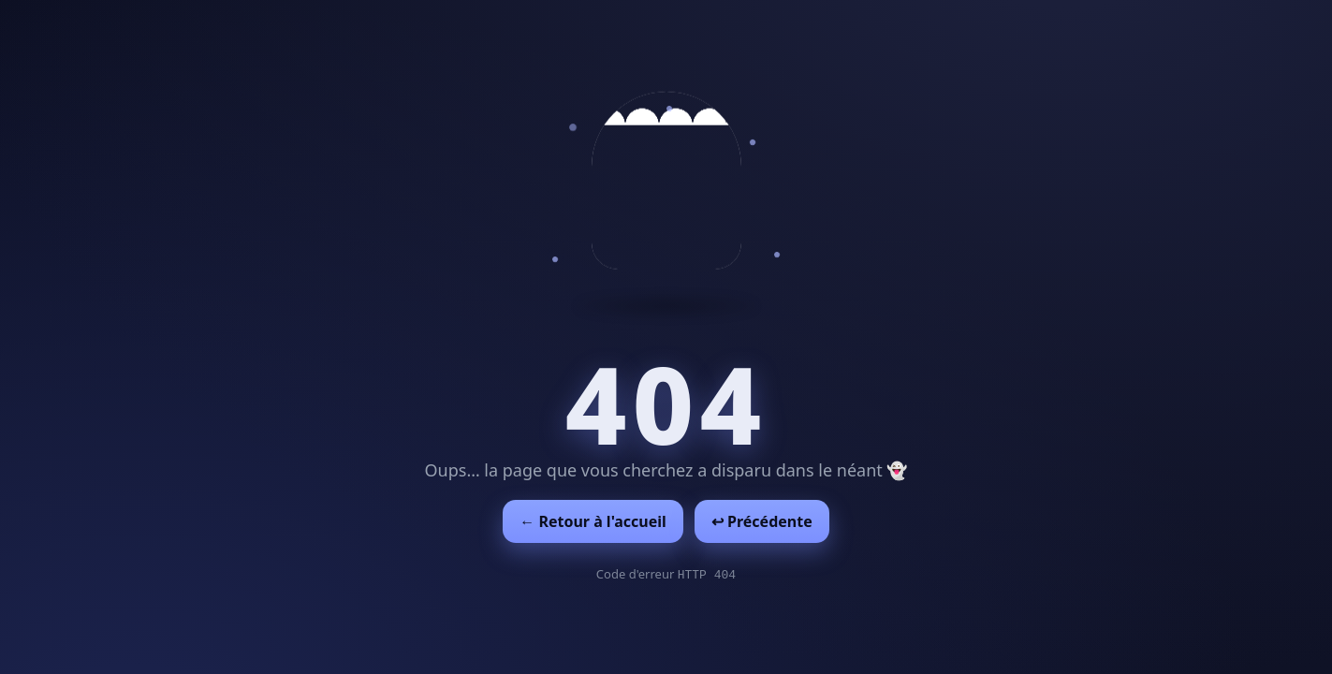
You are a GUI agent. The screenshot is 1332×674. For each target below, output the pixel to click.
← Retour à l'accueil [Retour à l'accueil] (593, 521)
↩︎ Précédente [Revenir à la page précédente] (761, 521)
